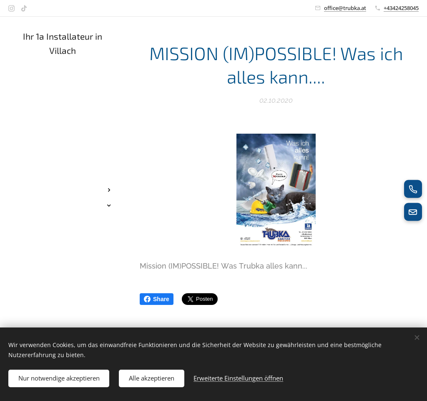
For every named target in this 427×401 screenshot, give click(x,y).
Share (156, 299)
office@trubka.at (345, 8)
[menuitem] (63, 103)
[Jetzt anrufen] (413, 189)
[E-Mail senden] (413, 212)
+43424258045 (401, 8)
